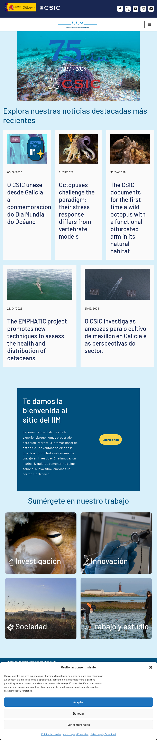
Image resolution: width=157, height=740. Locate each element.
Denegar (78, 713)
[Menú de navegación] (149, 24)
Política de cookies (51, 734)
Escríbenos (119, 434)
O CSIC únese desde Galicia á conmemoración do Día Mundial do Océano (29, 203)
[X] (128, 9)
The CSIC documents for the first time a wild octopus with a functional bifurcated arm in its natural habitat (128, 218)
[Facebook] (120, 9)
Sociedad (31, 616)
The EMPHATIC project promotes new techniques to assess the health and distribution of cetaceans (37, 339)
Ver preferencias (78, 725)
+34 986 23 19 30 (70, 658)
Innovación (109, 550)
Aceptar (78, 702)
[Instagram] (143, 9)
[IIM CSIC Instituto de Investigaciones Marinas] (78, 24)
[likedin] (151, 9)
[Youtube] (135, 9)
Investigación (38, 550)
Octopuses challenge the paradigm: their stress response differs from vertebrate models (77, 210)
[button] (151, 667)
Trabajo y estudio (120, 616)
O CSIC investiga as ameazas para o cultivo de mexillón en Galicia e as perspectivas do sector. (116, 335)
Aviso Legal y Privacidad (76, 734)
